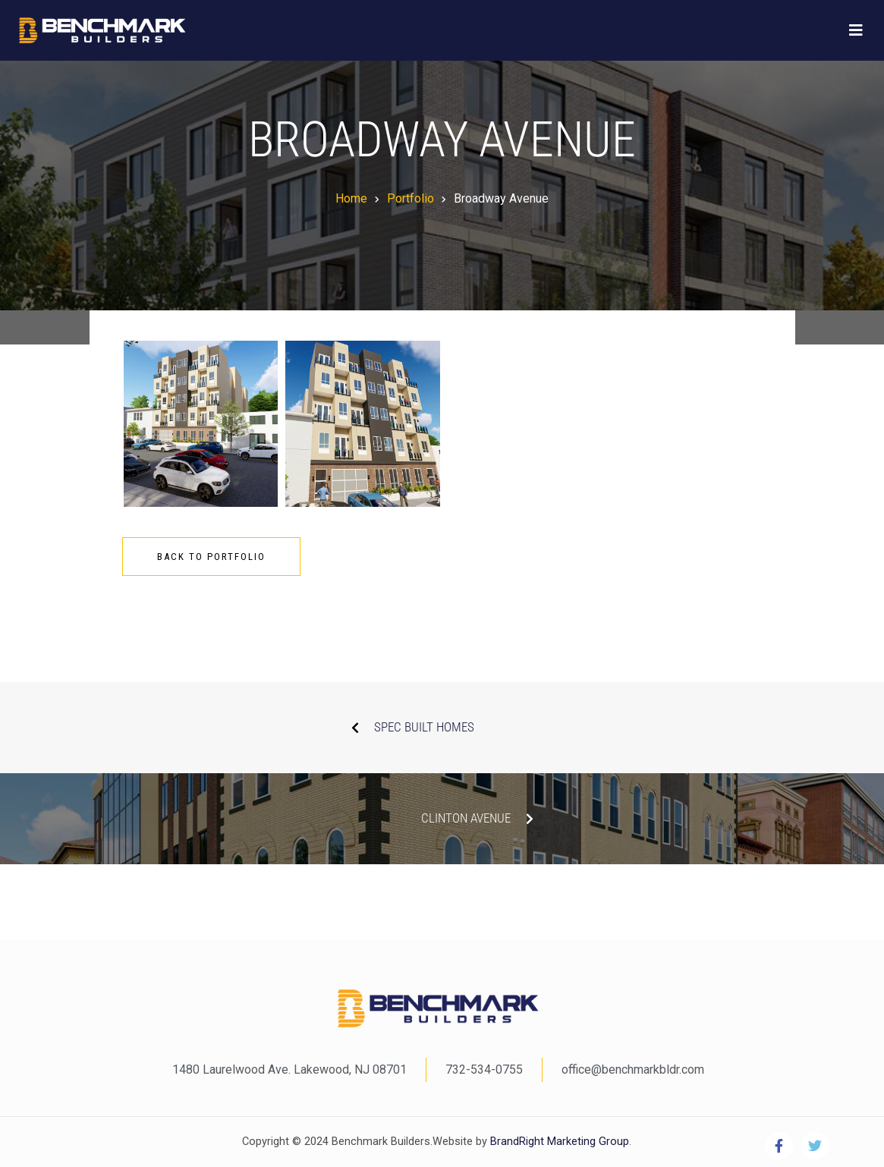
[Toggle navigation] (856, 30)
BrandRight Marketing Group (558, 1141)
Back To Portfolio (211, 556)
